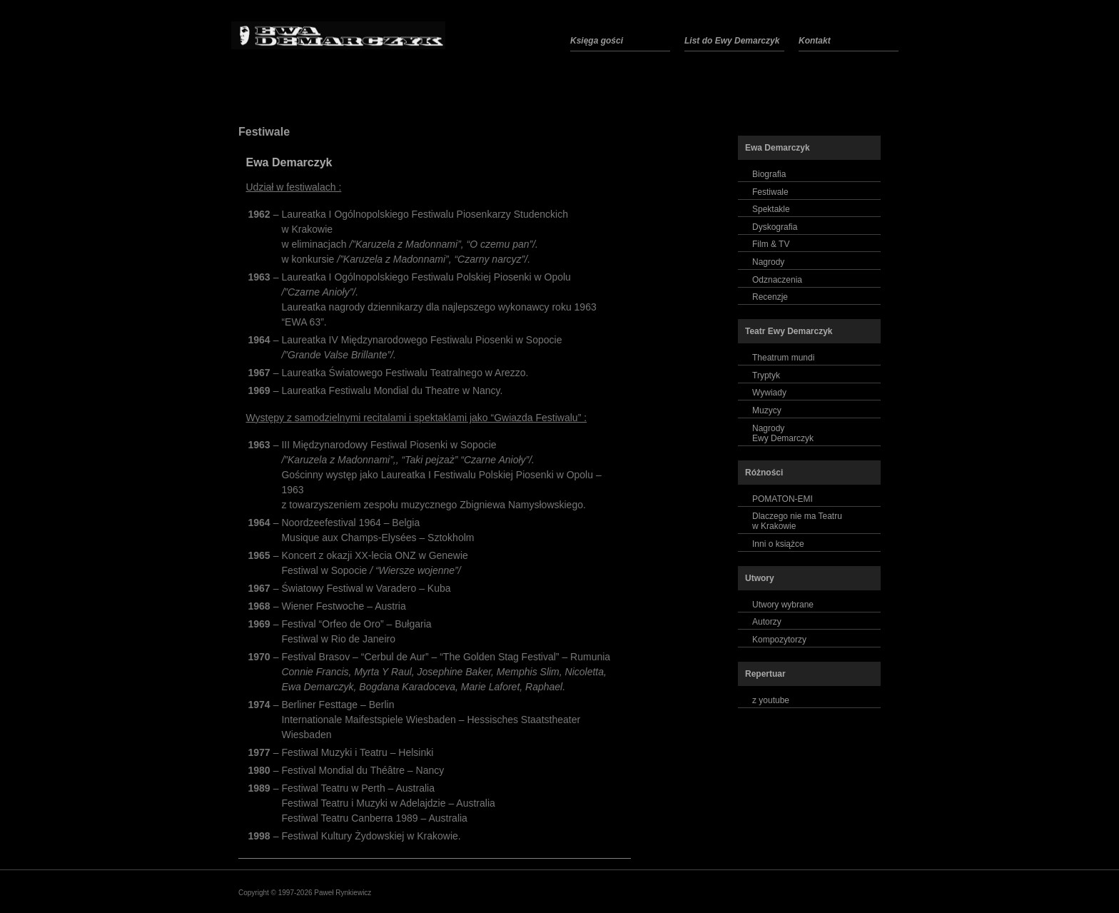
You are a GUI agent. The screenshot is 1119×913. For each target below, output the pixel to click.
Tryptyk (766, 375)
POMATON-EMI (782, 499)
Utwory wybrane (783, 605)
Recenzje (770, 297)
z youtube (770, 700)
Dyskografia (774, 227)
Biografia (769, 174)
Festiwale (264, 132)
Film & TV (770, 244)
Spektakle (771, 209)
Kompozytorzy (779, 640)
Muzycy (766, 410)
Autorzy (766, 622)
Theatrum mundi (783, 358)
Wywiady (769, 393)
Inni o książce (778, 544)
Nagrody (768, 262)
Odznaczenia (777, 280)
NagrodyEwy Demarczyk (783, 433)
